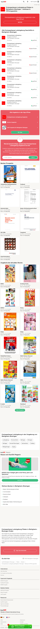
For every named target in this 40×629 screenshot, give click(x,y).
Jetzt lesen (20, 480)
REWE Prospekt (4, 584)
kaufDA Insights (4, 602)
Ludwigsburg (6, 440)
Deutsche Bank (6, 494)
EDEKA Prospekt (4, 580)
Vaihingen (22, 440)
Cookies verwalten (24, 624)
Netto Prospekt (4, 592)
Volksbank (5, 496)
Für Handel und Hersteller (6, 573)
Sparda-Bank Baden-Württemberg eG (12, 501)
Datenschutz (27, 153)
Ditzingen (30, 440)
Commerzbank (6, 491)
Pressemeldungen (5, 605)
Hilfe (2, 620)
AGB (2, 624)
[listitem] (10, 176)
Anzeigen (36, 4)
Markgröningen (6, 446)
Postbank (5, 499)
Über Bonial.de (4, 571)
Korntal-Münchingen (14, 443)
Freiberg (32, 443)
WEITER (20, 22)
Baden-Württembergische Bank (10, 489)
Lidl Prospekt (3, 594)
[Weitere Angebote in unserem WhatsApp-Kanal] (18, 626)
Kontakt (21, 622)
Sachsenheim (25, 443)
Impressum (22, 620)
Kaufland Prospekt (5, 582)
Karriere (2, 575)
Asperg (14, 446)
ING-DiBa (5, 504)
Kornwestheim (14, 440)
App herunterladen (5, 604)
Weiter (33, 157)
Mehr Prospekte (20, 410)
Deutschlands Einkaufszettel (7, 600)
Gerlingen (5, 443)
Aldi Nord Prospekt (5, 590)
